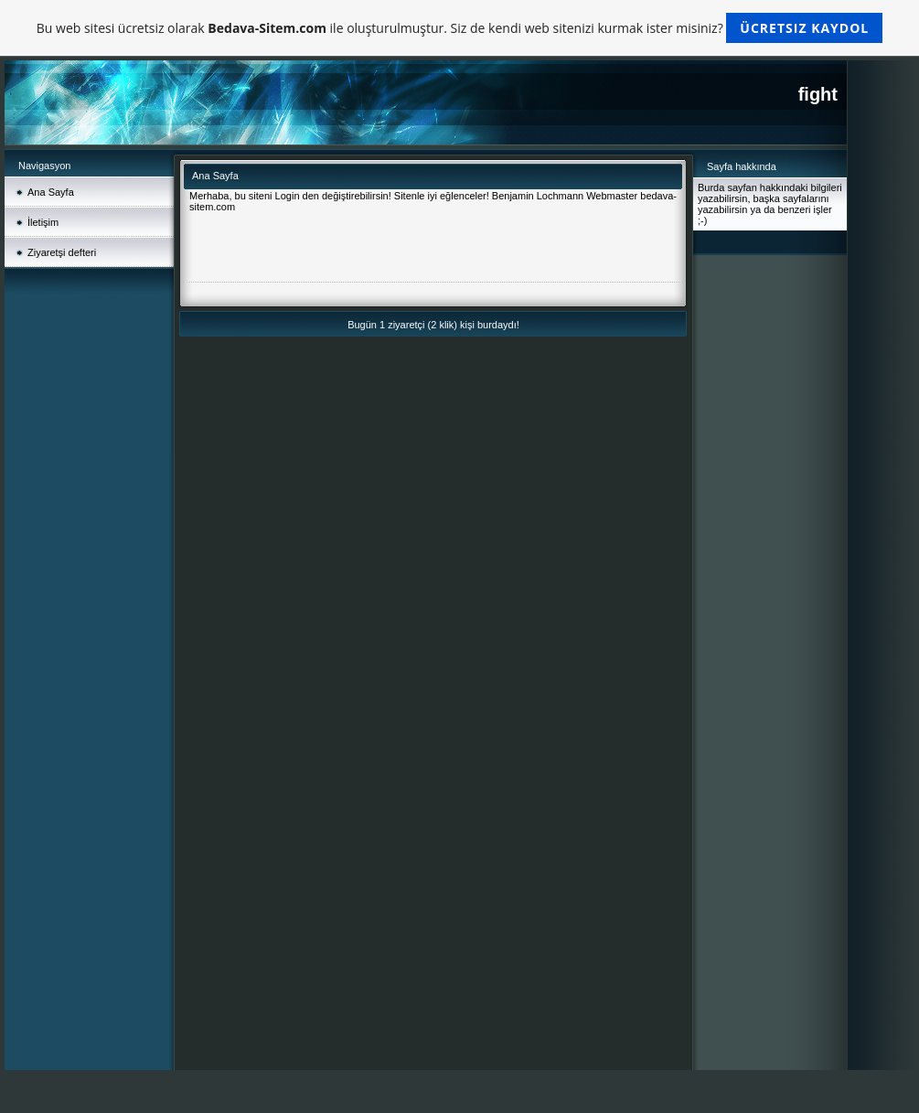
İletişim (43, 222)
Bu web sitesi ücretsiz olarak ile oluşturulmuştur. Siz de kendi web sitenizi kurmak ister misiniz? (459, 28)
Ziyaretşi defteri (61, 252)
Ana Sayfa (50, 192)
